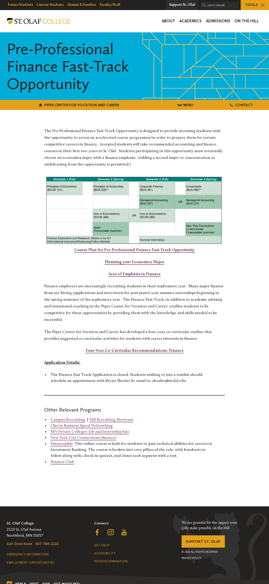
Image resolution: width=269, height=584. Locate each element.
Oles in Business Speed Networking (82, 425)
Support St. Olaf (204, 541)
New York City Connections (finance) (83, 437)
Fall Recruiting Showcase (111, 419)
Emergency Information (27, 554)
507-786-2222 (47, 543)
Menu (134, 105)
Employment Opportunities (30, 563)
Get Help (101, 545)
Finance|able (62, 443)
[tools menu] (255, 5)
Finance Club (62, 461)
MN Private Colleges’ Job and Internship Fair (90, 431)
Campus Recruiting (68, 419)
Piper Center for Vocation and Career (44, 105)
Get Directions (19, 543)
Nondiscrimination (111, 561)
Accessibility (105, 553)
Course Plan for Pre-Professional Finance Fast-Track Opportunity (134, 250)
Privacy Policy (191, 559)
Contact (224, 105)
